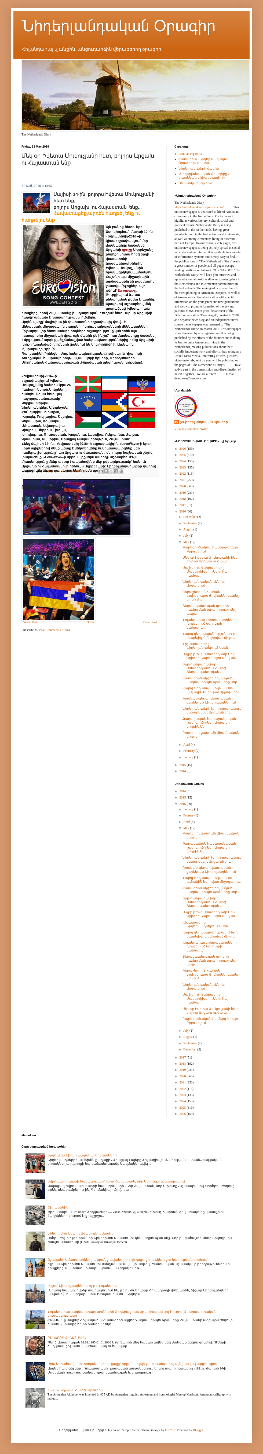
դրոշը (127, 250)
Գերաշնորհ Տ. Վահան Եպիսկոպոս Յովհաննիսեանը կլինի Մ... (210, 596)
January (188, 757)
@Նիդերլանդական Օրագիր (204, 422)
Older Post (150, 622)
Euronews (125, 290)
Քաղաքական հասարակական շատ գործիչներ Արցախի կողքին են (209, 722)
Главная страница (190, 154)
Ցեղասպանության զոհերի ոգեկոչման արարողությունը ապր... (209, 610)
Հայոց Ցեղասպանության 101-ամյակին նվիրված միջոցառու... (212, 690)
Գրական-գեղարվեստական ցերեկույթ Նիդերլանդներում (209, 700)
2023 (183, 467)
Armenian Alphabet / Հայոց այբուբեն (75, 1390)
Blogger (198, 1430)
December (190, 517)
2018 (183, 499)
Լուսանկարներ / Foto (195, 183)
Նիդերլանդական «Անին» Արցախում (203, 583)
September (190, 523)
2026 (183, 449)
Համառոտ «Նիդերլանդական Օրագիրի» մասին (203, 161)
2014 (183, 771)
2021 (183, 480)
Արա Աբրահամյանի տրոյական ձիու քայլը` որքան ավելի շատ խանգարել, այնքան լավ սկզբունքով (132, 1364)
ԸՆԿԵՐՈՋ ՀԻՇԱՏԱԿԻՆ (67, 1338)
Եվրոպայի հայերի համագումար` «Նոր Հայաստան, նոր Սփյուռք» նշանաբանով (116, 1181)
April (187, 744)
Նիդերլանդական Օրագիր (118, 26)
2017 (183, 505)
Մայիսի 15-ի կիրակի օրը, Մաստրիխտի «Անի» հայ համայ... (205, 571)
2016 (183, 511)
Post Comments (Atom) (54, 630)
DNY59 (170, 1430)
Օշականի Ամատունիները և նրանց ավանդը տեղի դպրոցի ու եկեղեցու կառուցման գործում (127, 1260)
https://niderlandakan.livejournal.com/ (199, 207)
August (188, 529)
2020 (183, 486)
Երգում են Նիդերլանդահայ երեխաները (82, 1155)
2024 (183, 461)
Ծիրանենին (58, 1207)
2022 (183, 473)
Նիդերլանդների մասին (198, 168)
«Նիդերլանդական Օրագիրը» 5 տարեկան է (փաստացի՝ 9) (204, 176)
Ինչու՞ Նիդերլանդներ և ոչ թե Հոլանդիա (82, 1286)
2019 (183, 493)
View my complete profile (191, 429)
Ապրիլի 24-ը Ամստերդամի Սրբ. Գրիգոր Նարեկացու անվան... (210, 656)
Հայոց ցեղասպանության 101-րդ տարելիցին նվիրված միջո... (210, 635)
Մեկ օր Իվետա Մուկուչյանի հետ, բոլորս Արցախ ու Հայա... (210, 559)
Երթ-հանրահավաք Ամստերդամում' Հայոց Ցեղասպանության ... (204, 668)
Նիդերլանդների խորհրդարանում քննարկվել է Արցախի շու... (212, 710)
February (189, 751)
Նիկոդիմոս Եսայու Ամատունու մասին (81, 1233)
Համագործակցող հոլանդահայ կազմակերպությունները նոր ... (211, 680)
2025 (183, 455)
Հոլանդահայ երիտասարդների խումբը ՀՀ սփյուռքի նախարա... (209, 623)
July (186, 535)
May (186, 542)
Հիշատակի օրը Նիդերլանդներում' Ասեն (205, 646)
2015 (183, 765)
